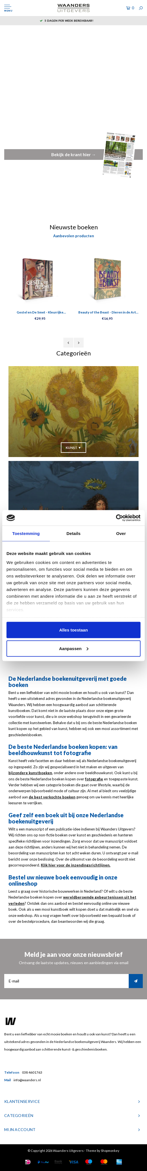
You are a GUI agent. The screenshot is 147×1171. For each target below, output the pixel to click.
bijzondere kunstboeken (30, 773)
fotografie (94, 779)
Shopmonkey (110, 1150)
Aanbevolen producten (73, 236)
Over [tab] (121, 533)
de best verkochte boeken (52, 797)
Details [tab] (73, 533)
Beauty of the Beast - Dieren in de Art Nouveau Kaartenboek (107, 312)
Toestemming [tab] (26, 533)
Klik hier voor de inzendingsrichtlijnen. (75, 865)
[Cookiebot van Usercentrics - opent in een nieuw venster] (116, 517)
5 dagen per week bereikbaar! (73, 20)
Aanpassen (73, 648)
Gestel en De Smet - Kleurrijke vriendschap (40, 312)
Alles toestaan (73, 630)
